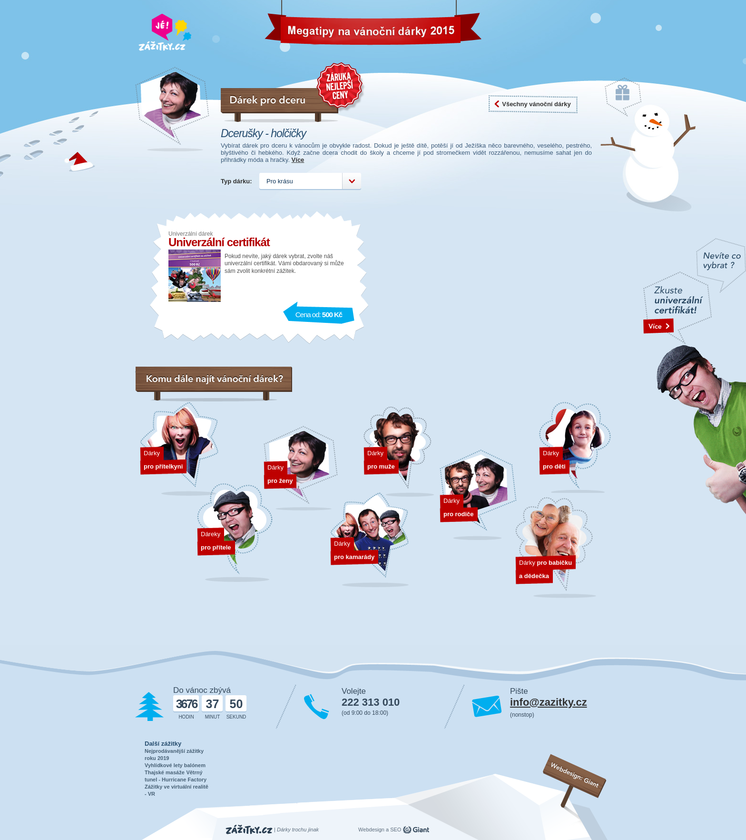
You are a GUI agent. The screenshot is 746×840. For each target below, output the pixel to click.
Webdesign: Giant (575, 775)
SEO (395, 829)
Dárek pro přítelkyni (179, 449)
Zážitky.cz (249, 830)
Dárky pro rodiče (478, 495)
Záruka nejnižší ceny (341, 87)
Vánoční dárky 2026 (310, 25)
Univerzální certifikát (219, 242)
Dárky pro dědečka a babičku (556, 547)
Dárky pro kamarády (369, 540)
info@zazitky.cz (548, 702)
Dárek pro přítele (235, 533)
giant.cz (416, 830)
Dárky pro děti (575, 447)
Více (298, 159)
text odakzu (694, 377)
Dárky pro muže (399, 452)
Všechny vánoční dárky (536, 104)
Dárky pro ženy (301, 469)
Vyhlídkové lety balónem (175, 765)
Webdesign (371, 829)
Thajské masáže (165, 772)
